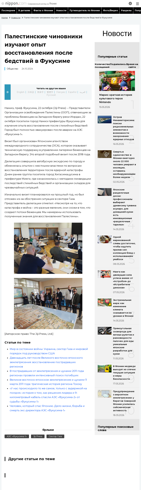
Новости (61, 10)
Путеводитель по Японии (85, 10)
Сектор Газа (55, 436)
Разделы (126, 10)
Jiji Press (37, 436)
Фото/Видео (110, 10)
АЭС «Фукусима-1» (17, 436)
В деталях (24, 10)
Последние (8, 10)
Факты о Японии (43, 10)
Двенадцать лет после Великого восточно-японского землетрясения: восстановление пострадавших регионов (46, 362)
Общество (12, 68)
